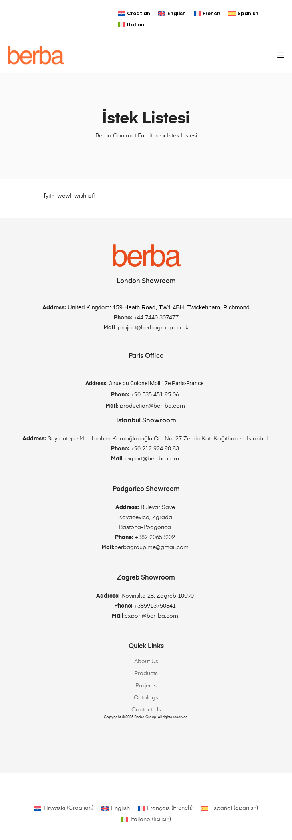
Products (146, 673)
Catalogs (146, 698)
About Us (146, 661)
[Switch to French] (207, 13)
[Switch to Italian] (131, 25)
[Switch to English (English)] (115, 808)
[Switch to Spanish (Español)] (229, 808)
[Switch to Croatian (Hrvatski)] (63, 808)
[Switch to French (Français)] (165, 808)
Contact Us (146, 710)
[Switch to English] (172, 13)
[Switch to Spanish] (243, 13)
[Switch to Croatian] (134, 13)
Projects (146, 686)
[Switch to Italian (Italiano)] (146, 819)
